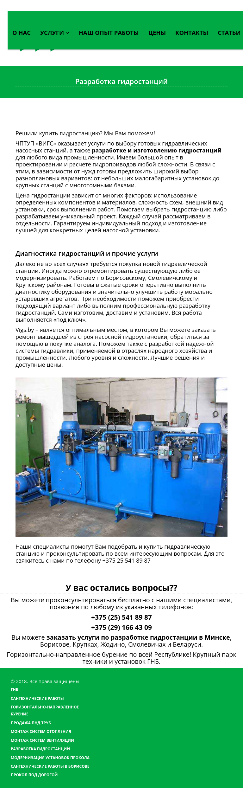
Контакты (191, 32)
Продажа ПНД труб (31, 723)
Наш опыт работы (109, 32)
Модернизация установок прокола (50, 757)
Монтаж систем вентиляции (42, 740)
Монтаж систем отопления (41, 731)
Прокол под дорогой (34, 775)
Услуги (54, 32)
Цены (157, 32)
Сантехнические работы (37, 698)
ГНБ (14, 689)
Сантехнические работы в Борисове (50, 766)
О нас (21, 32)
